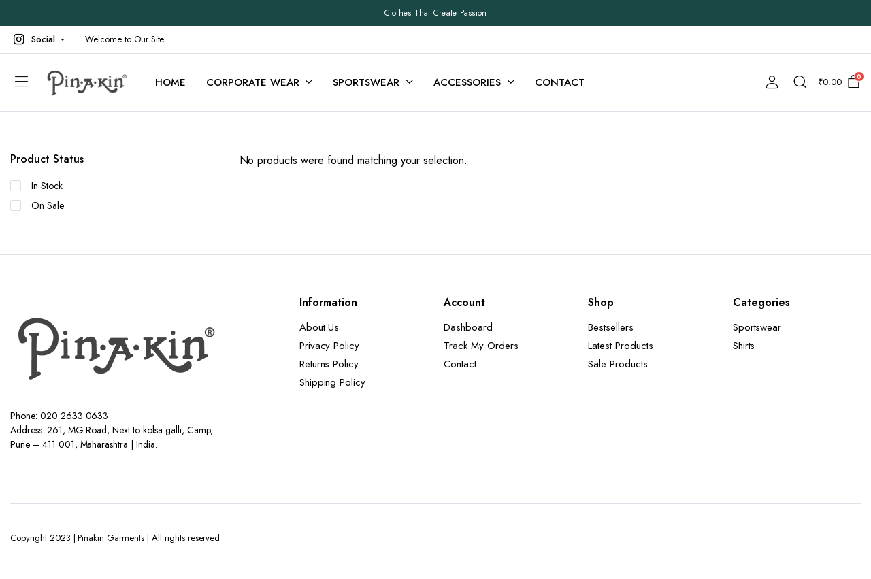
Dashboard (468, 327)
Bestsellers (611, 327)
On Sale (37, 205)
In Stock (36, 186)
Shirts (744, 345)
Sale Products (618, 364)
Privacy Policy (329, 345)
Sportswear (366, 82)
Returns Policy (329, 364)
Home (170, 82)
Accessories (467, 82)
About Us (319, 327)
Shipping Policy (332, 382)
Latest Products (620, 345)
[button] (37, 39)
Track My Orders (481, 345)
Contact (560, 82)
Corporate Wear (252, 82)
